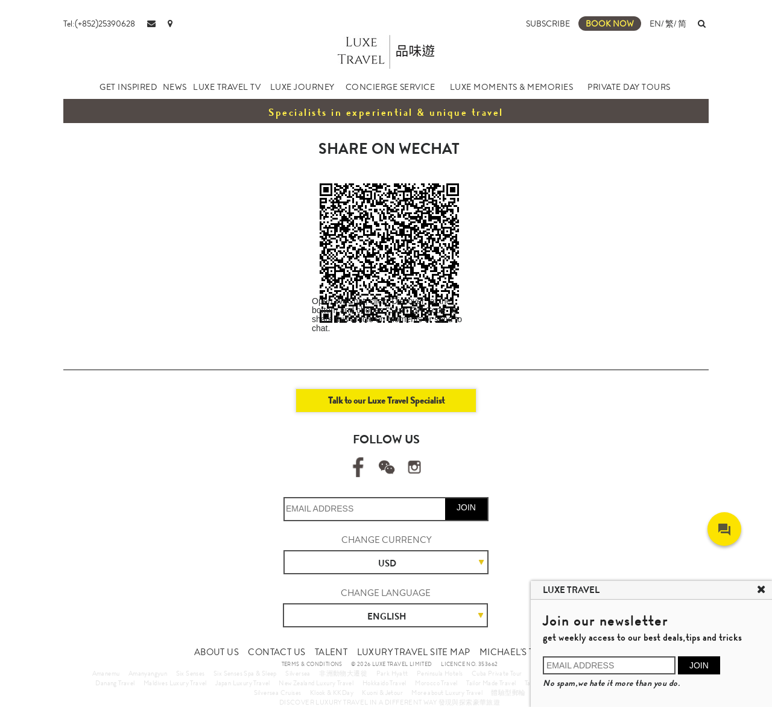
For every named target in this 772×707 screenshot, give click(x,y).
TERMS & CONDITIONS (312, 664)
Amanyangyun (147, 673)
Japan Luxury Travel (242, 683)
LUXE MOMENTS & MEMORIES (512, 87)
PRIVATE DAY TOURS (629, 87)
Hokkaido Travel (384, 683)
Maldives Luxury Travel (175, 683)
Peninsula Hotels (440, 673)
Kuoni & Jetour (382, 692)
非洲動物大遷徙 (343, 673)
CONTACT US (276, 652)
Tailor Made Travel (491, 683)
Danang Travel (114, 683)
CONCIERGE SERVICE (390, 87)
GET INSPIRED (128, 87)
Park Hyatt (392, 673)
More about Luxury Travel (446, 692)
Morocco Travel (436, 683)
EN (655, 23)
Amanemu (106, 673)
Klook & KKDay (331, 692)
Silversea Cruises (278, 692)
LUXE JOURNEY (302, 87)
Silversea (298, 673)
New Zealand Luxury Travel (316, 683)
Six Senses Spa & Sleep (245, 673)
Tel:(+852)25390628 (99, 23)
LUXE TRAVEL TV (227, 87)
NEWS (175, 87)
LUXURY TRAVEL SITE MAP (413, 652)
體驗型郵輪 (508, 692)
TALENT (331, 652)
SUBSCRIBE (548, 23)
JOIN (466, 507)
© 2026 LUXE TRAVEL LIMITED (391, 664)
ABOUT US (216, 652)
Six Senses (190, 673)
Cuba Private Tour (497, 673)
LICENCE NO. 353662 (469, 664)
